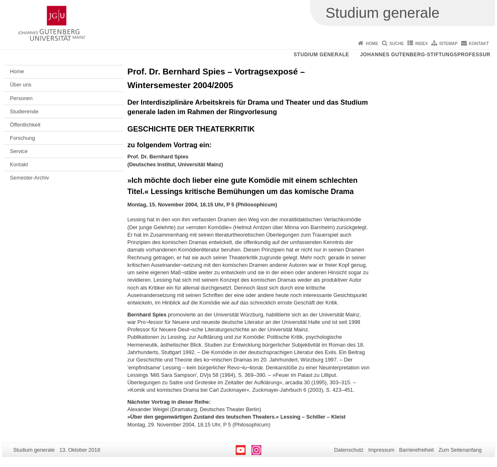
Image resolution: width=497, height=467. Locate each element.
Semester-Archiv (29, 178)
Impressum (381, 450)
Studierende (24, 111)
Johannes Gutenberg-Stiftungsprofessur (425, 54)
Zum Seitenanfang (460, 450)
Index (421, 43)
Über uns (20, 84)
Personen (21, 98)
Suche (397, 43)
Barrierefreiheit (416, 450)
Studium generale (321, 54)
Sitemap (448, 43)
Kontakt (479, 43)
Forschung (22, 138)
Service (19, 151)
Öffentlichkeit (25, 125)
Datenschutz (349, 450)
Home (372, 43)
